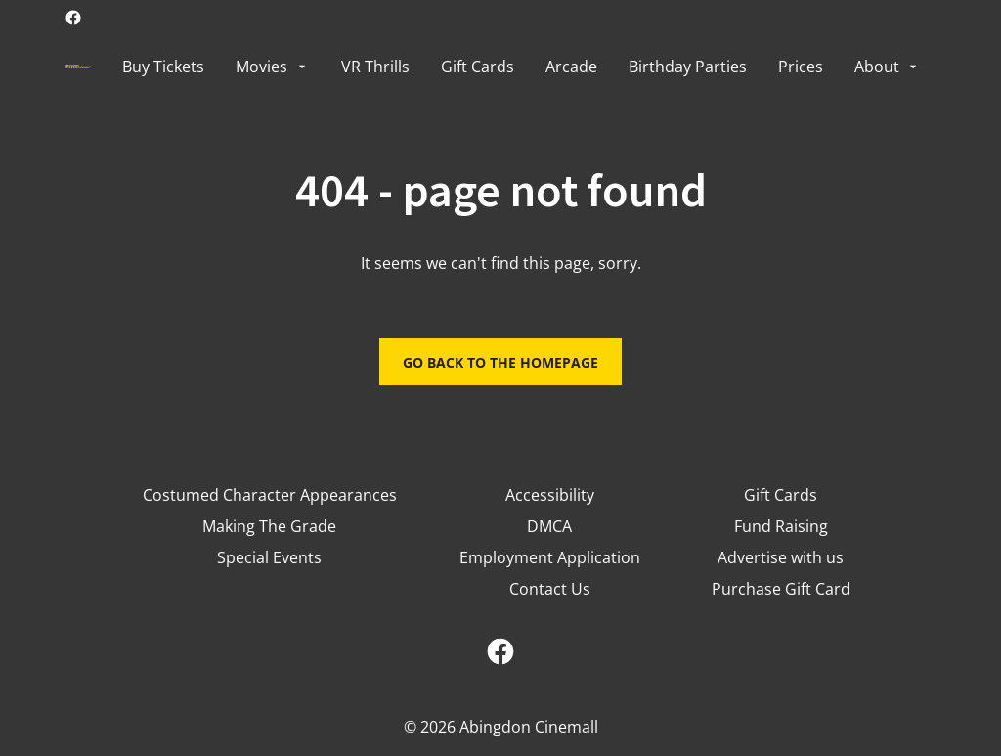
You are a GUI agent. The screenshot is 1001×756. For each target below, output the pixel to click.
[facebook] (73, 17)
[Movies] (272, 66)
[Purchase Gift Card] (781, 588)
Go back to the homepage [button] (500, 362)
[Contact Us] (549, 588)
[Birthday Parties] (688, 66)
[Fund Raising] (781, 526)
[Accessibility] (549, 495)
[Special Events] (269, 557)
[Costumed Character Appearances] (270, 495)
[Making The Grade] (269, 526)
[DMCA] (549, 526)
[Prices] (800, 66)
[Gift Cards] (477, 66)
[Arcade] (571, 66)
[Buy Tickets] (163, 66)
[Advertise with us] (781, 557)
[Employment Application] (549, 557)
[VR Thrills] (375, 66)
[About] (887, 66)
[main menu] (521, 66)
